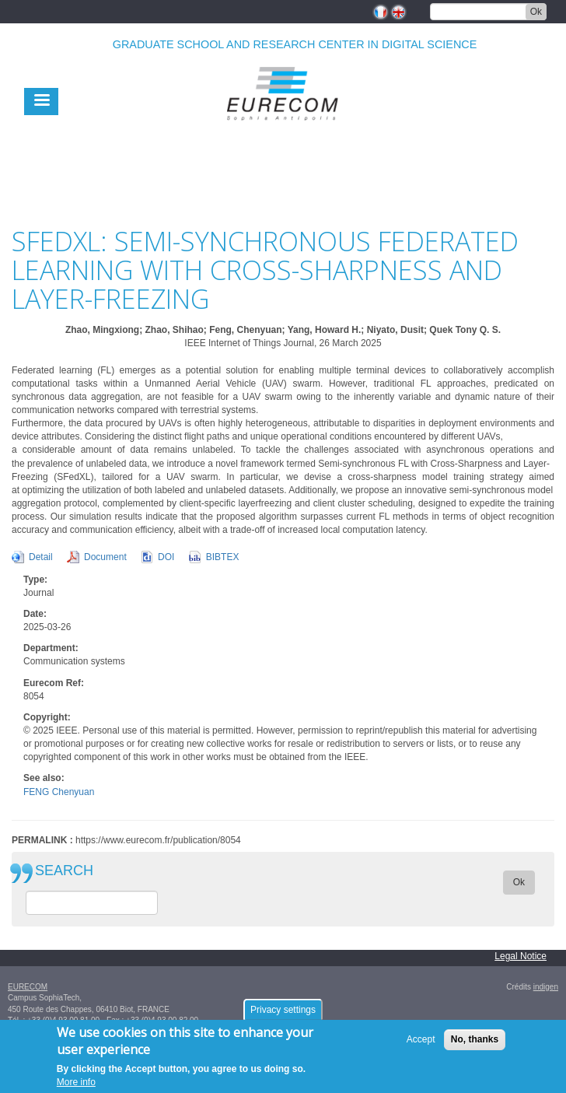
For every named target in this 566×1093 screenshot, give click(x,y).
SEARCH (64, 871)
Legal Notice (520, 956)
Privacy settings (283, 1012)
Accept (421, 1041)
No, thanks (474, 1041)
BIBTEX (222, 557)
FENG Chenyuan (58, 791)
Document (105, 557)
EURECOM (27, 987)
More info (76, 1084)
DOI (166, 557)
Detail (41, 557)
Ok (536, 11)
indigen (545, 987)
